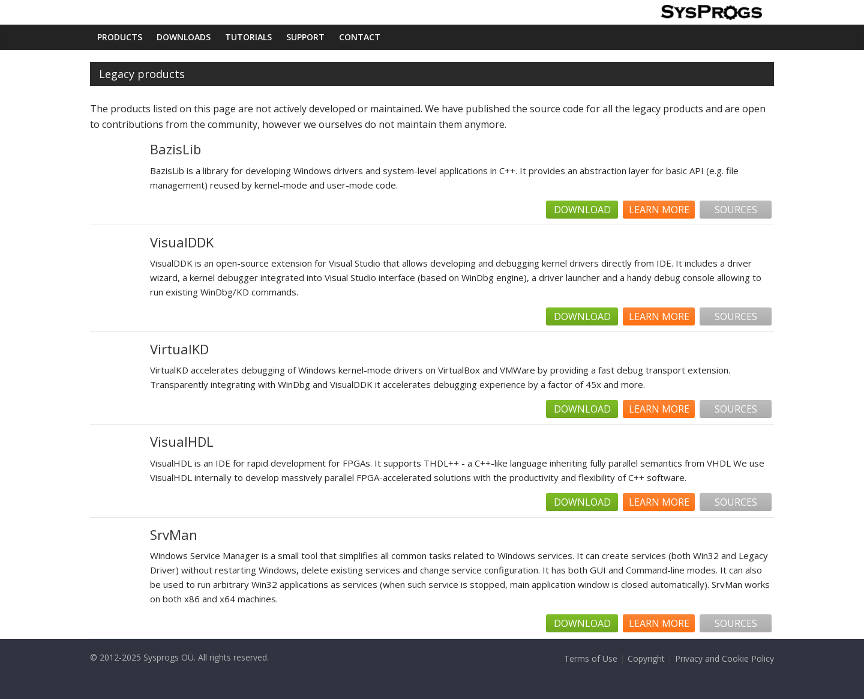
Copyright (646, 658)
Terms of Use (590, 658)
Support (305, 37)
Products (119, 37)
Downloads (184, 37)
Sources (736, 209)
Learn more (659, 209)
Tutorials (248, 37)
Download (582, 209)
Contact (359, 37)
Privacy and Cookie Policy (724, 658)
